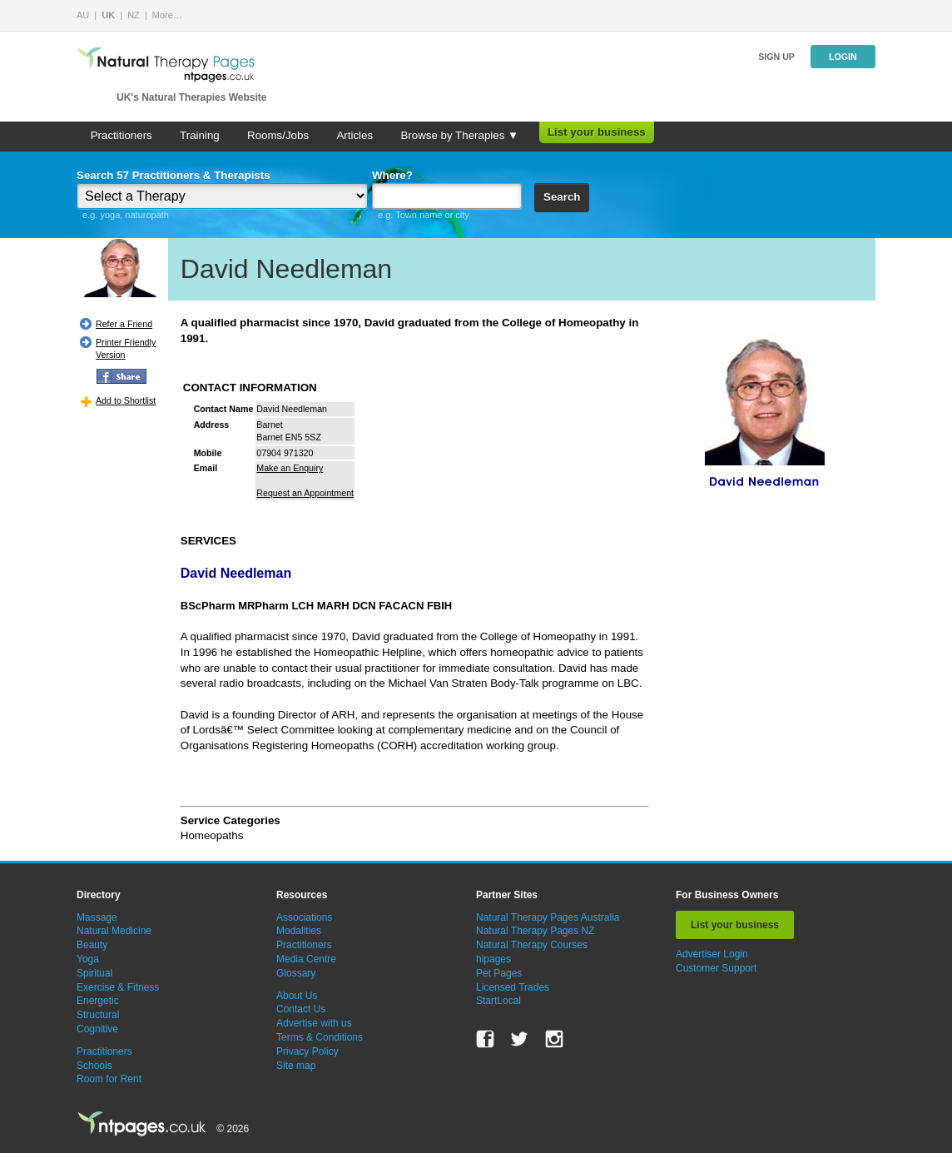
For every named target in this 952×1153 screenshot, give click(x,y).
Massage (97, 917)
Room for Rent (109, 1079)
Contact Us (300, 1009)
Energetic (98, 1000)
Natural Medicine (114, 931)
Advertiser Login (712, 954)
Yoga (88, 959)
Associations (304, 917)
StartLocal (498, 1000)
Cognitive (97, 1029)
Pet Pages (499, 973)
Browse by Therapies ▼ (459, 135)
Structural (98, 1015)
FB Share (121, 376)
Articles (354, 135)
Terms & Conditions (319, 1037)
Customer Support (716, 968)
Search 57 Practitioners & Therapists (173, 175)
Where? (392, 175)
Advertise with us (314, 1023)
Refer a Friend (124, 324)
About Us (296, 995)
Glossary (295, 973)
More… (167, 15)
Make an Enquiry (289, 468)
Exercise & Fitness (118, 987)
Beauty (92, 945)
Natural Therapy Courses (532, 945)
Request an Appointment (305, 493)
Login (843, 57)
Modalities (298, 931)
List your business (597, 132)
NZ (133, 15)
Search (561, 197)
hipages (493, 959)
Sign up (776, 57)
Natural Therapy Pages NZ (535, 931)
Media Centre (306, 959)
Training (200, 135)
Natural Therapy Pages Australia (548, 917)
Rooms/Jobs (278, 135)
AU (83, 15)
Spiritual (94, 973)
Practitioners (121, 135)
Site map (295, 1065)
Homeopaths (212, 835)
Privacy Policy (307, 1051)
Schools (94, 1065)
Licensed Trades (512, 987)
